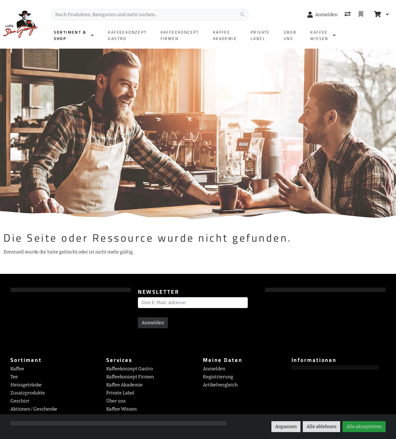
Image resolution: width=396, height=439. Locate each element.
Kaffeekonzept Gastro (129, 368)
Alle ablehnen (321, 426)
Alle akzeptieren (364, 426)
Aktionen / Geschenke (33, 409)
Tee (14, 376)
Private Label (120, 393)
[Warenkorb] (376, 14)
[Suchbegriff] (144, 14)
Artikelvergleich (220, 385)
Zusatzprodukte (27, 393)
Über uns (116, 401)
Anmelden (153, 322)
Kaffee (17, 368)
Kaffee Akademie (124, 385)
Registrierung (218, 376)
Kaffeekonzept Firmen (130, 376)
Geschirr (19, 401)
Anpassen (286, 426)
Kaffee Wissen (121, 409)
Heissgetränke (26, 385)
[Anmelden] (322, 14)
